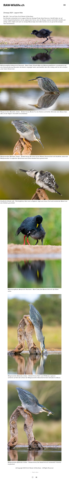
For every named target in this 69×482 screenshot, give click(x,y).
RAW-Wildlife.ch (13, 5)
